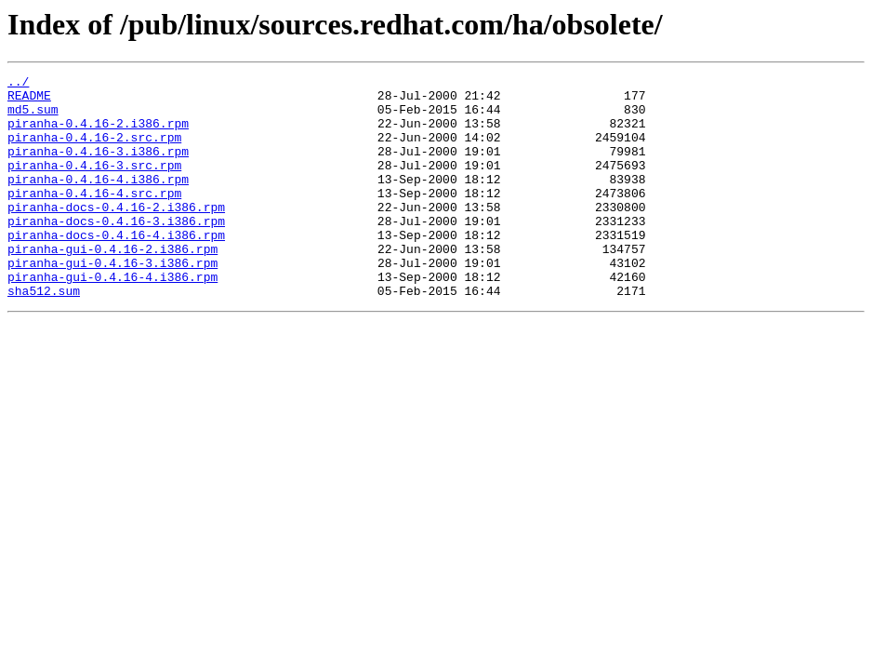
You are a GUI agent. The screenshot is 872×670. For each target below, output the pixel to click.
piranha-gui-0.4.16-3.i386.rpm (112, 301)
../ (18, 83)
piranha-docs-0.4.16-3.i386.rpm (116, 251)
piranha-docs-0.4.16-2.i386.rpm (116, 234)
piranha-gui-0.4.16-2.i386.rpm (112, 284)
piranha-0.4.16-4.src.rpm (94, 217)
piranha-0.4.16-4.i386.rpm (98, 201)
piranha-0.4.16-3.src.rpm (94, 184)
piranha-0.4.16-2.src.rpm (94, 150)
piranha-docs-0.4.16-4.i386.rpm (116, 268)
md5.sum (33, 117)
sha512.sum (43, 335)
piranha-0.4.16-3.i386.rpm (98, 167)
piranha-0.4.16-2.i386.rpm (98, 134)
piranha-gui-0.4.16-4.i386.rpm (112, 318)
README (29, 100)
